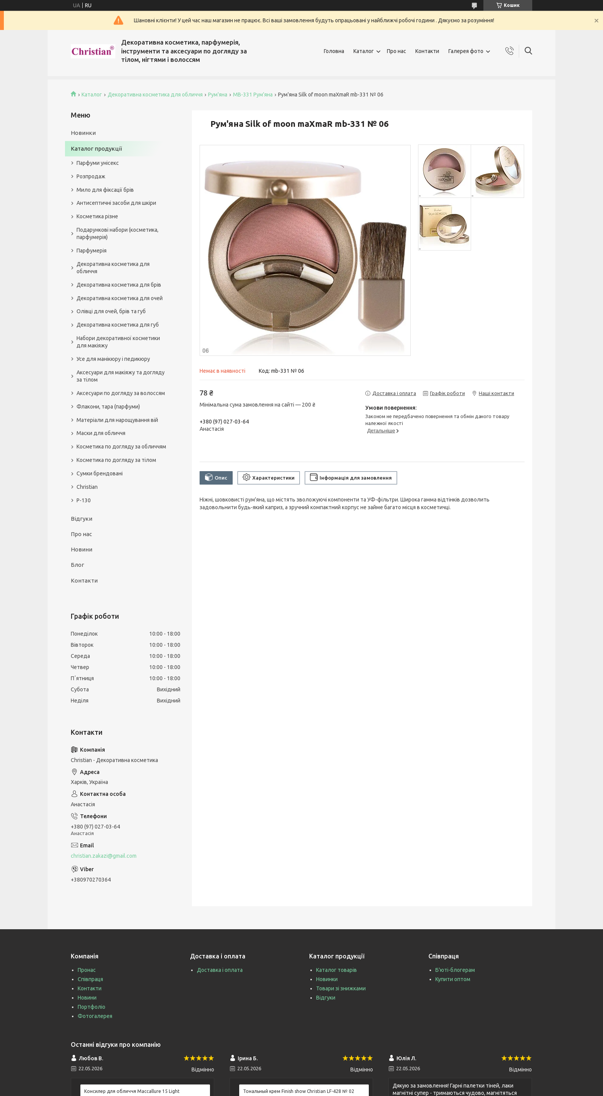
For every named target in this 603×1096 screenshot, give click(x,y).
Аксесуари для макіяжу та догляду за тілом (121, 376)
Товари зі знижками (341, 988)
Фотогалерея (95, 1016)
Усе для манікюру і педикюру (113, 359)
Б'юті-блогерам (455, 970)
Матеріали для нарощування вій (117, 420)
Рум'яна (217, 94)
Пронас (87, 970)
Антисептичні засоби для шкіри (116, 203)
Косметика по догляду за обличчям (121, 446)
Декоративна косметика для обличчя (155, 94)
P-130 (84, 500)
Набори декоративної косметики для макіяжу (118, 342)
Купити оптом (452, 979)
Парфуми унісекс (98, 163)
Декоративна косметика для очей (120, 298)
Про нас (396, 51)
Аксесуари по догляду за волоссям (121, 393)
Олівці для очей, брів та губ (111, 311)
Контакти (427, 51)
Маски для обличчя (101, 433)
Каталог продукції (96, 148)
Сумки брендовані (100, 473)
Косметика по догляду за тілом (116, 460)
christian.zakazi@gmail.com (104, 856)
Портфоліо (91, 1007)
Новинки (83, 133)
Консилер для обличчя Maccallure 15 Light (132, 1091)
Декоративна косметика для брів (119, 285)
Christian (87, 487)
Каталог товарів (336, 970)
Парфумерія (92, 250)
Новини (81, 549)
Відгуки (81, 518)
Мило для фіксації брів (105, 190)
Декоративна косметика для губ (118, 325)
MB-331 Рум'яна (253, 94)
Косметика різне (97, 216)
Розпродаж (91, 176)
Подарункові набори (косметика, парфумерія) (117, 233)
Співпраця (90, 979)
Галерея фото (465, 51)
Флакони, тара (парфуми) (108, 407)
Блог (77, 564)
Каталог (363, 51)
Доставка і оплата (220, 970)
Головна (334, 51)
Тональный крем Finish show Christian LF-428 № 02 (298, 1091)
